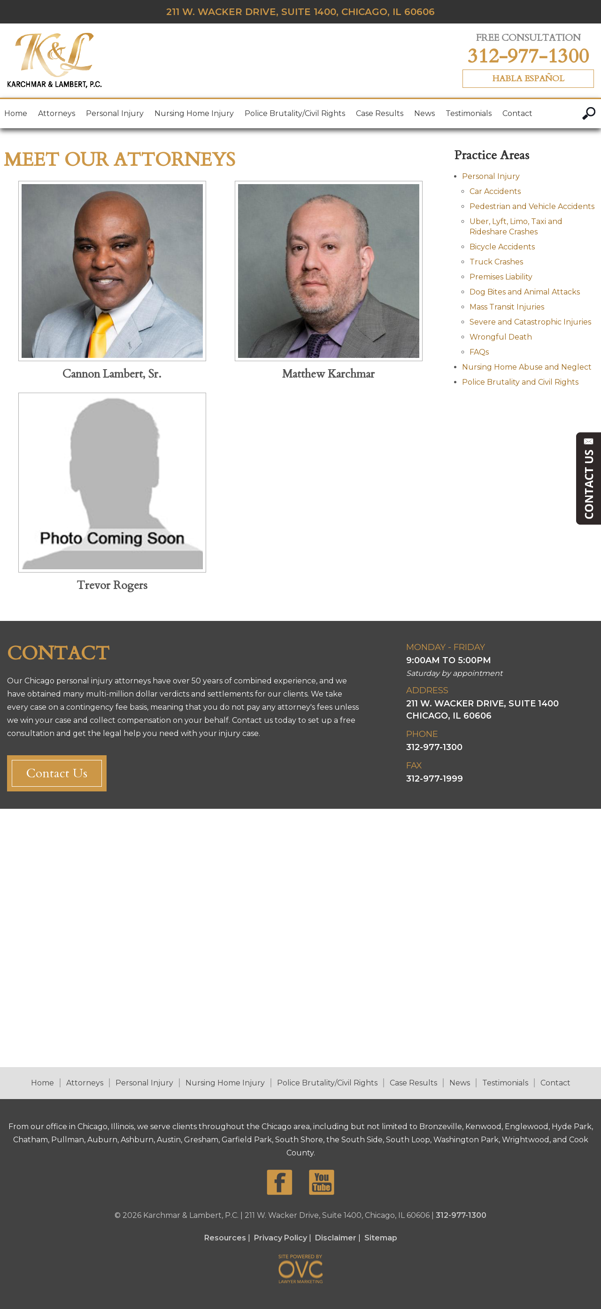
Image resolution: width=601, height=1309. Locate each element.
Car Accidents (495, 191)
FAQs (479, 352)
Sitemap (380, 1237)
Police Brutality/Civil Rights (295, 113)
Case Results (379, 113)
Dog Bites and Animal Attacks (525, 291)
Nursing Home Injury (194, 113)
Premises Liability (501, 276)
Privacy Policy (280, 1237)
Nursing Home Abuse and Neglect (527, 367)
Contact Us (56, 773)
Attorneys (56, 113)
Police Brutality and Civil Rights (520, 382)
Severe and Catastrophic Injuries (530, 322)
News (424, 113)
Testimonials (469, 113)
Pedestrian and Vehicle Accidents (532, 206)
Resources (225, 1237)
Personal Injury (115, 113)
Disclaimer (335, 1237)
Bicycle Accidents (502, 246)
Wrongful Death (501, 337)
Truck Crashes (496, 261)
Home (15, 113)
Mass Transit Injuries (507, 306)
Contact (517, 113)
